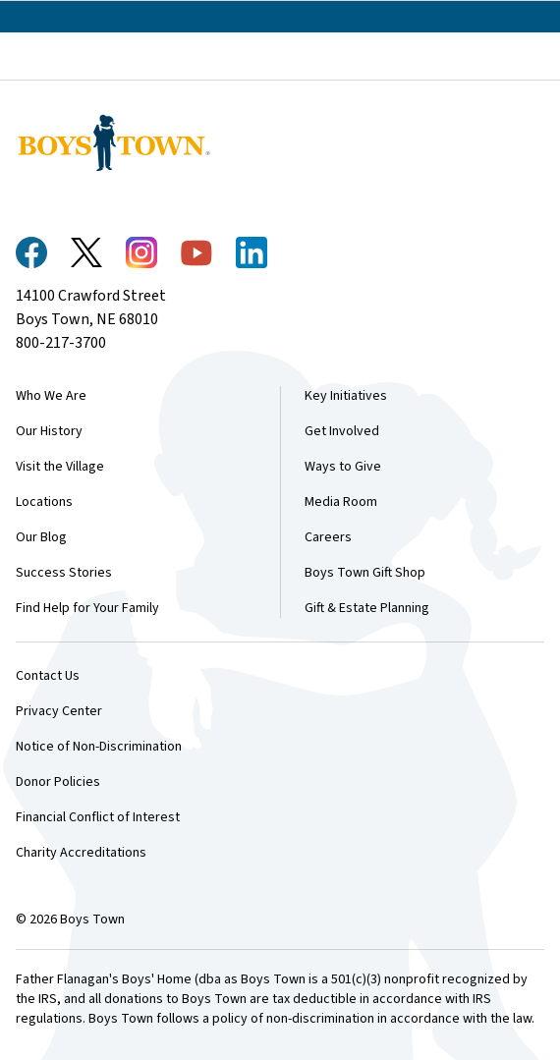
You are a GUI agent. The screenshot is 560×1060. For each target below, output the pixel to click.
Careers (328, 537)
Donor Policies (58, 782)
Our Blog (41, 537)
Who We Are (51, 396)
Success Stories (64, 573)
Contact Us (48, 676)
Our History (49, 431)
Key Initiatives (346, 396)
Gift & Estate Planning (367, 608)
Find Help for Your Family (87, 608)
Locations (44, 502)
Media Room (341, 502)
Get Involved (342, 431)
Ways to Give (343, 466)
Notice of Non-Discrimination (99, 746)
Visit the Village (60, 466)
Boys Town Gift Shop (365, 573)
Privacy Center (59, 711)
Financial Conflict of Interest (98, 817)
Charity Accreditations (81, 853)
